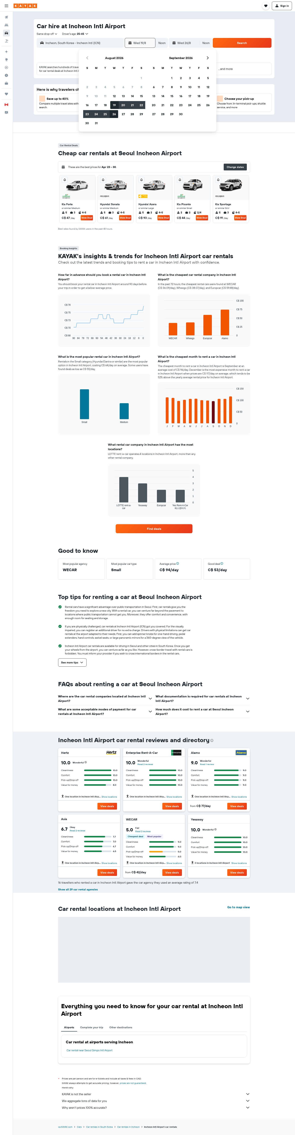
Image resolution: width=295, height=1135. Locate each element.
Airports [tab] (69, 1027)
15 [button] (141, 96)
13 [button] (123, 96)
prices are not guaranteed (133, 1083)
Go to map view (238, 907)
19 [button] (114, 105)
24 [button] (96, 114)
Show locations (109, 796)
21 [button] (132, 105)
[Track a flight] (6, 67)
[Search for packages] (6, 41)
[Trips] (6, 94)
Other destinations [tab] (120, 1027)
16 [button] (87, 105)
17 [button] (96, 105)
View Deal (86, 217)
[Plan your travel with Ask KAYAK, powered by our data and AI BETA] (6, 51)
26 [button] (114, 114)
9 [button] (87, 96)
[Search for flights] (6, 17)
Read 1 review (207, 764)
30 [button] (87, 123)
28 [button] (132, 114)
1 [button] (141, 78)
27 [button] (123, 114)
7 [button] (132, 87)
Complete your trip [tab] (91, 1027)
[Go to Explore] (6, 59)
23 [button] (87, 114)
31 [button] (96, 123)
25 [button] (105, 114)
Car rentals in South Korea (99, 1126)
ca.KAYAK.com (65, 1126)
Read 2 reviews (145, 764)
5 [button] (114, 87)
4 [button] (105, 87)
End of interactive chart (162, 336)
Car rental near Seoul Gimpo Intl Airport (90, 1050)
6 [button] (123, 87)
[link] (154, 528)
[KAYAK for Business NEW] (6, 83)
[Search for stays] (6, 25)
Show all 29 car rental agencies (78, 889)
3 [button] (96, 87)
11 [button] (105, 96)
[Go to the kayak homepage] (25, 6)
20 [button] (123, 105)
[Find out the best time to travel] (6, 75)
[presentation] (212, 740)
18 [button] (105, 105)
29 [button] (141, 114)
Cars (79, 1126)
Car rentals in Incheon (128, 1126)
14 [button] (132, 96)
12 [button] (114, 96)
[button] (6, 6)
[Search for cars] (6, 33)
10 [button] (96, 96)
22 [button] (141, 105)
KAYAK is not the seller (156, 1094)
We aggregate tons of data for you (156, 1101)
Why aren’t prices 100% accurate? (156, 1107)
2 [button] (87, 87)
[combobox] (47, 34)
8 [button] (141, 87)
